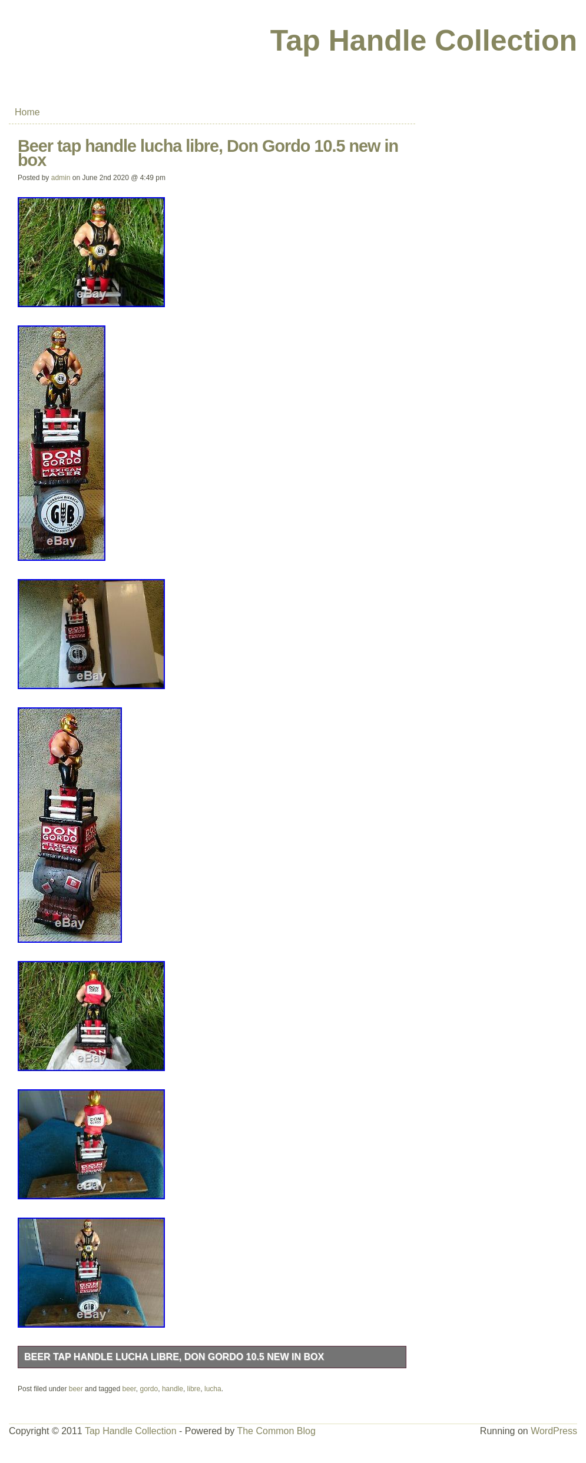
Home (27, 112)
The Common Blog (276, 1431)
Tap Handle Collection (423, 40)
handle (172, 1389)
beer (76, 1389)
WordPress (554, 1431)
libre (194, 1389)
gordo (149, 1389)
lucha (212, 1389)
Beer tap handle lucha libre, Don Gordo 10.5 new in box (174, 1357)
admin (61, 178)
